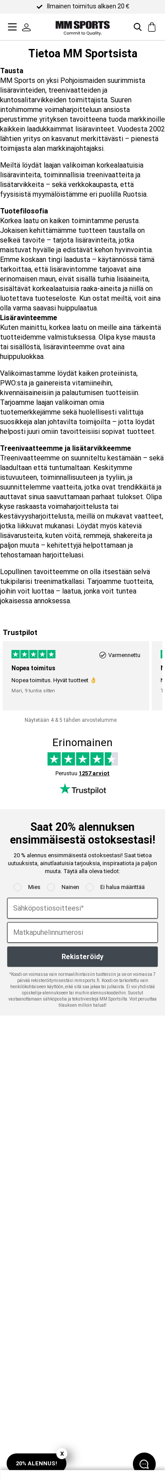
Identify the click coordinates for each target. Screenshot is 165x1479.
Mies (34, 887)
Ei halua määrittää (122, 887)
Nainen (70, 887)
